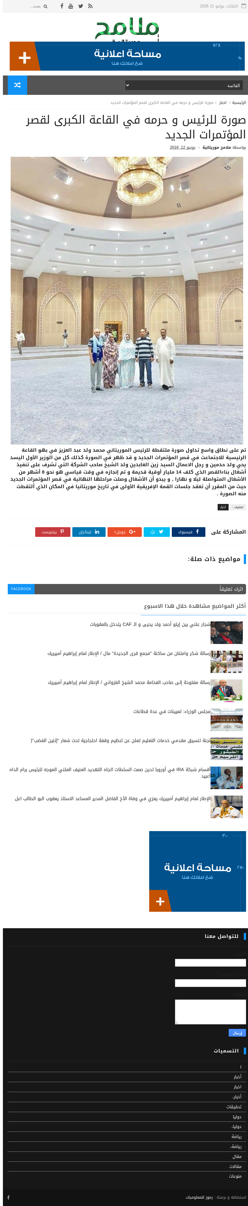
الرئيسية (236, 102)
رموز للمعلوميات (196, 1197)
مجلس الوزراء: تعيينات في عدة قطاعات (169, 711)
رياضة (234, 1136)
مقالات (232, 1166)
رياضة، (233, 1146)
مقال (234, 1156)
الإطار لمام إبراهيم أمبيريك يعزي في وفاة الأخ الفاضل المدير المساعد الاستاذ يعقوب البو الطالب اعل (110, 798)
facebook (18, 589)
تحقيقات (231, 1107)
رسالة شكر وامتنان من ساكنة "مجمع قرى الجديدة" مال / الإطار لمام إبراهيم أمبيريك (126, 653)
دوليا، (234, 1126)
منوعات (232, 1176)
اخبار (219, 102)
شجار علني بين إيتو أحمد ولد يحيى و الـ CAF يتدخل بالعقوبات (147, 624)
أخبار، (234, 1097)
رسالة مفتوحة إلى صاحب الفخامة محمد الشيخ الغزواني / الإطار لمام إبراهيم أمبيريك (126, 682)
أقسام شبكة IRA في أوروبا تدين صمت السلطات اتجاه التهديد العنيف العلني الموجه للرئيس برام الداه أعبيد (106, 772)
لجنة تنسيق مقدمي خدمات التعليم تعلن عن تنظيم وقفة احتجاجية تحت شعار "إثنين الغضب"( (118, 740)
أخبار (235, 1077)
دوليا (234, 1117)
